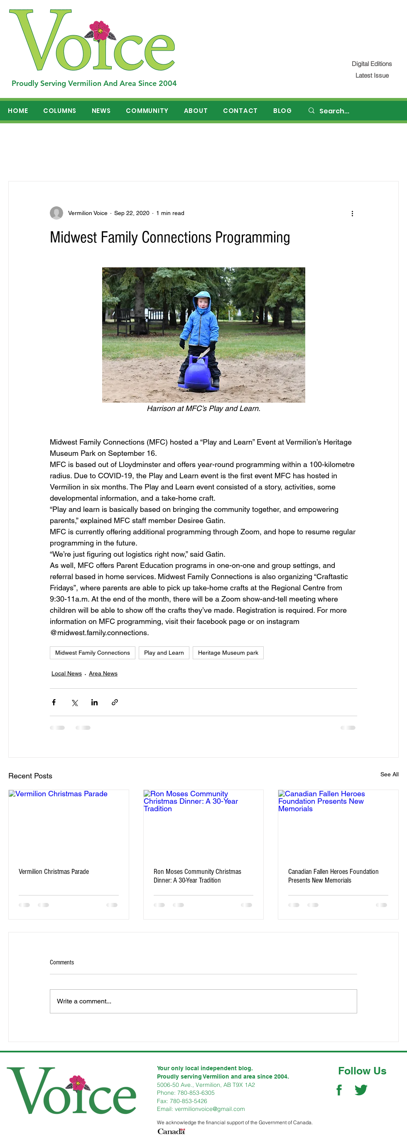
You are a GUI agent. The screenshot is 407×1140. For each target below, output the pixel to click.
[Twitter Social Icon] (361, 1090)
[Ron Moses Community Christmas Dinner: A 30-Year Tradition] (204, 823)
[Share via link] (115, 702)
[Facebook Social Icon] (339, 1090)
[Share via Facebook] (54, 702)
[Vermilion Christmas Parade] (69, 823)
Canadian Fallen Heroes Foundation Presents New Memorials (333, 876)
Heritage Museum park (228, 652)
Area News (103, 673)
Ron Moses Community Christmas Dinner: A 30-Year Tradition (197, 876)
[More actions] (352, 213)
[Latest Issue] (372, 75)
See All (389, 774)
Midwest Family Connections (92, 652)
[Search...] (353, 111)
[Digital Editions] (372, 64)
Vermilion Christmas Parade (54, 871)
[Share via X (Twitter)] (74, 702)
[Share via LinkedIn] (94, 702)
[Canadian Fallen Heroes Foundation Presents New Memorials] (338, 823)
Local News (66, 673)
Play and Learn (164, 652)
